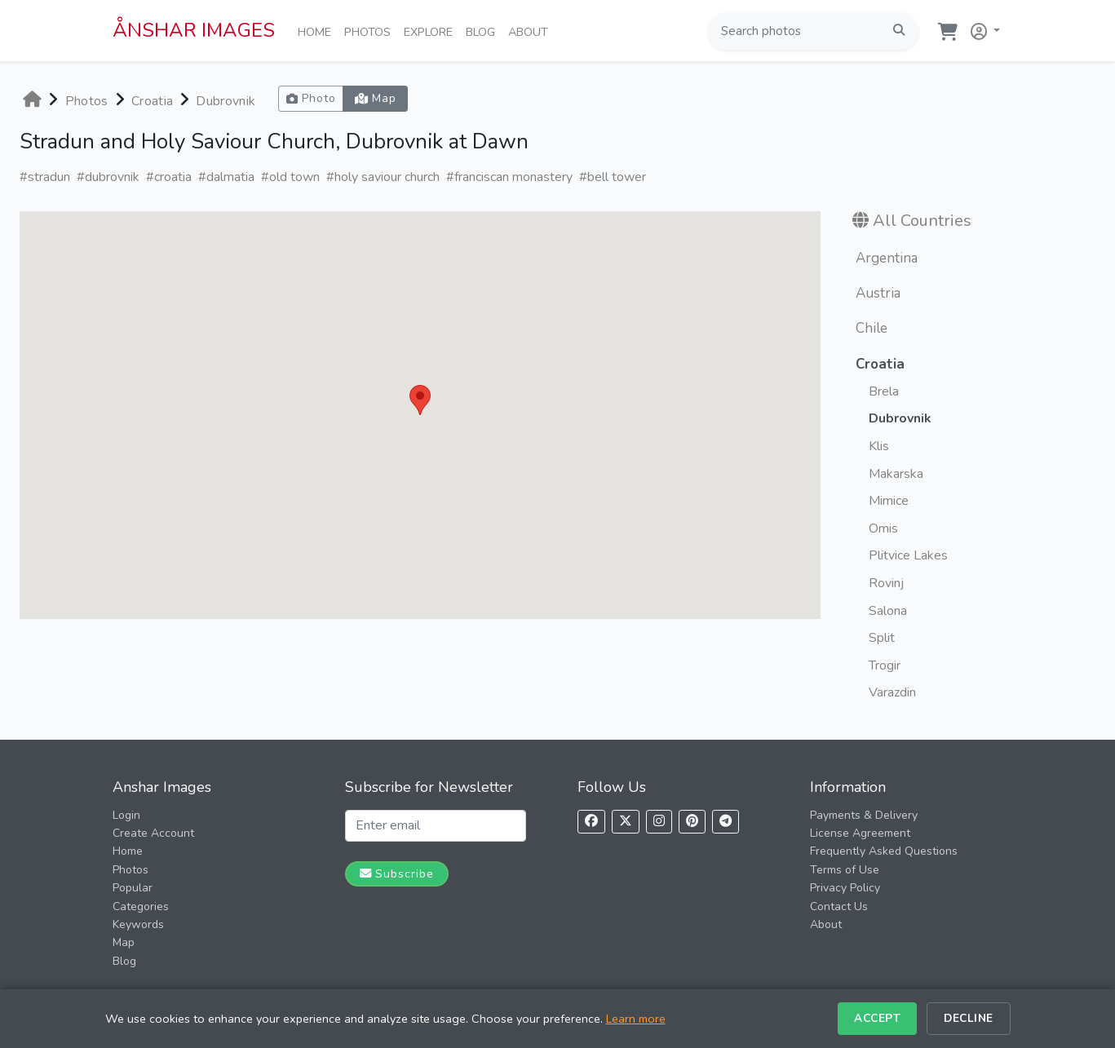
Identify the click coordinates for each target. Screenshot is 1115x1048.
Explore (431, 31)
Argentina (887, 258)
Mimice (889, 501)
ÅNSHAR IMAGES (194, 30)
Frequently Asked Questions (884, 851)
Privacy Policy (845, 887)
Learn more (636, 1018)
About (531, 31)
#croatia (169, 177)
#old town (290, 177)
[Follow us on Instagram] (659, 822)
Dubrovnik (225, 101)
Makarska (896, 474)
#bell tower (612, 177)
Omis (883, 528)
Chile (871, 328)
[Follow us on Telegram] (725, 822)
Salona (888, 611)
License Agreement (860, 833)
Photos (370, 31)
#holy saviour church (383, 177)
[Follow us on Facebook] (591, 822)
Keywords (138, 924)
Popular (133, 887)
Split (882, 638)
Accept (877, 1018)
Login (126, 815)
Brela (884, 391)
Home (318, 31)
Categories (141, 906)
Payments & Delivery (864, 815)
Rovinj (886, 583)
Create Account (153, 833)
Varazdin (892, 692)
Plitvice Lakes (908, 555)
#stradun (45, 177)
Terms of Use (844, 870)
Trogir (884, 665)
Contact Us (839, 906)
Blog (484, 31)
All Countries (922, 221)
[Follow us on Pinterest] (692, 822)
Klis (879, 446)
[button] (982, 28)
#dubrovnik (108, 177)
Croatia (152, 101)
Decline (968, 1018)
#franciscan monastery (509, 177)
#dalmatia (226, 177)
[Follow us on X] (625, 822)
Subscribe (397, 873)
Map (124, 942)
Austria (878, 293)
